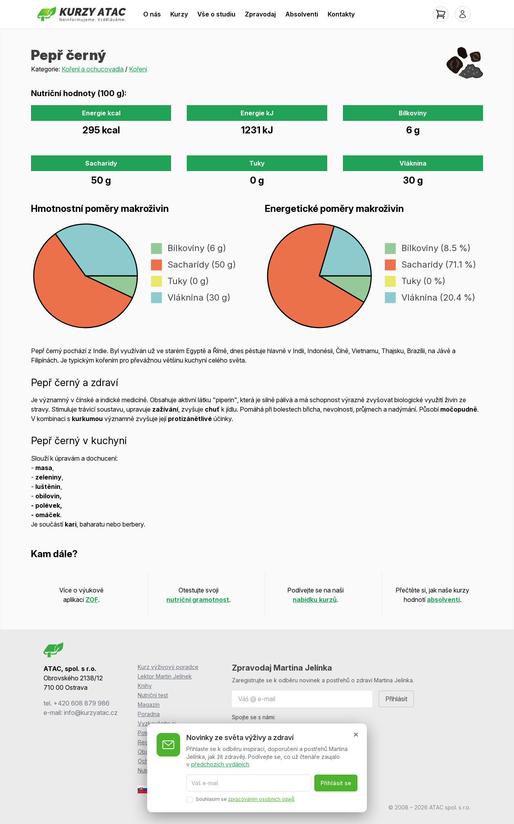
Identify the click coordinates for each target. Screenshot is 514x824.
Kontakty (341, 14)
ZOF (92, 599)
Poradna (149, 714)
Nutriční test (153, 695)
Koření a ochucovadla (93, 69)
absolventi (443, 599)
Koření (138, 69)
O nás (152, 14)
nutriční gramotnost (197, 599)
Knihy (145, 685)
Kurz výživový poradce (168, 667)
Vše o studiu (216, 14)
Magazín (149, 704)
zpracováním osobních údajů (261, 799)
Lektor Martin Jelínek (165, 676)
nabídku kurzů (315, 599)
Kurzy (179, 14)
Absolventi (301, 14)
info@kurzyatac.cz (91, 712)
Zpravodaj (260, 14)
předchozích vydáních (220, 764)
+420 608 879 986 (81, 703)
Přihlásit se (336, 783)
